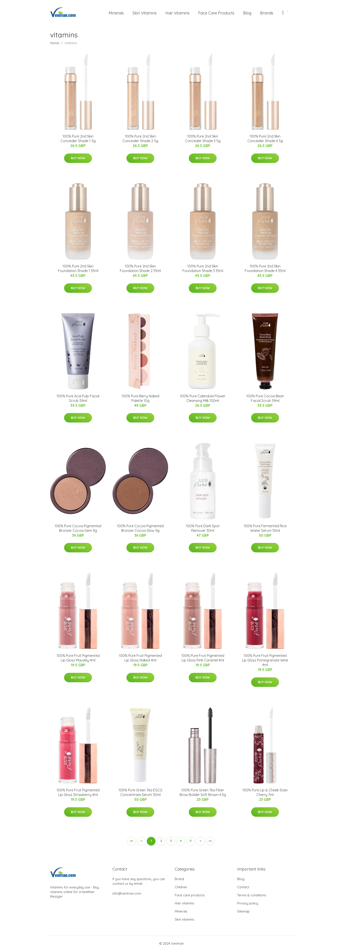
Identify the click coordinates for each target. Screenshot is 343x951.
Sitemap (243, 911)
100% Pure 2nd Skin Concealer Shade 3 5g (202, 138)
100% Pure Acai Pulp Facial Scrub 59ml (78, 398)
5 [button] (191, 841)
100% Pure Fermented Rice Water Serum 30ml (265, 528)
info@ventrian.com (126, 893)
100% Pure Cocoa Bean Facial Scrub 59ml (265, 398)
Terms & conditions (251, 895)
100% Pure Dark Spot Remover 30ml (203, 528)
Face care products (190, 895)
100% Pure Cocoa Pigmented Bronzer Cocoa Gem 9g (78, 528)
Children (181, 887)
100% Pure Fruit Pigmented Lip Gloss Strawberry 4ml (78, 792)
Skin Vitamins (145, 13)
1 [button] (151, 841)
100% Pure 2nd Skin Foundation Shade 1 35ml (78, 268)
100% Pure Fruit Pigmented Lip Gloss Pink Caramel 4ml (202, 657)
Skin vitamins (184, 919)
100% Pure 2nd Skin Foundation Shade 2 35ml (140, 268)
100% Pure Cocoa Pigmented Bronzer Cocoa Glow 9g (140, 528)
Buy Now (78, 158)
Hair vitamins (184, 903)
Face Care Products (216, 13)
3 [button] (171, 841)
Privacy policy (247, 903)
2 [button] (161, 841)
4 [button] (181, 841)
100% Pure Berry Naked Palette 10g (140, 398)
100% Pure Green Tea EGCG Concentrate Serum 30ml (140, 792)
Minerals (116, 13)
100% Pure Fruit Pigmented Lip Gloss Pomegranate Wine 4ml (265, 660)
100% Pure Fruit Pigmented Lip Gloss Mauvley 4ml (78, 657)
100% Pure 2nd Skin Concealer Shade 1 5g (78, 138)
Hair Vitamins (177, 13)
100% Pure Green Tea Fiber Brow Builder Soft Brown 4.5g (203, 792)
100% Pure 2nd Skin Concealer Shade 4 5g (265, 138)
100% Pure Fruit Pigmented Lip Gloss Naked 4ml (140, 657)
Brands (266, 13)
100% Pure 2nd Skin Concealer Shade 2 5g (140, 138)
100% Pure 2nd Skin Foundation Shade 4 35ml (265, 268)
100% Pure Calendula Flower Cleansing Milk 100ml (202, 398)
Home (54, 43)
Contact (243, 887)
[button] (200, 841)
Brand (179, 879)
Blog (247, 13)
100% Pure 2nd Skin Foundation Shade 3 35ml (202, 268)
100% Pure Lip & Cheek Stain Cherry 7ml (265, 792)
